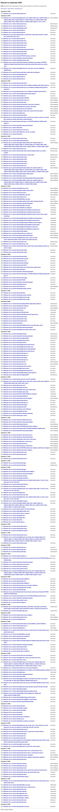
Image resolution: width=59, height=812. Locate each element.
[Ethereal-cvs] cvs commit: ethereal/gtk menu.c (15, 619)
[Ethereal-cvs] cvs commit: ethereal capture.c (14, 522)
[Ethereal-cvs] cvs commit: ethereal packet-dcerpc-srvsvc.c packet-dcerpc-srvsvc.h (23, 750)
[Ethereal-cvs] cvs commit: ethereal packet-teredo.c (16, 400)
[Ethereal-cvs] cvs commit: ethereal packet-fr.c (14, 30)
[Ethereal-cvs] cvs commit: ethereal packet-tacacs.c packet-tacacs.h (19, 787)
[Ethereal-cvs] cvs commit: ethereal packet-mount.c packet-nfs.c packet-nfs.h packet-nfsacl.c (25, 770)
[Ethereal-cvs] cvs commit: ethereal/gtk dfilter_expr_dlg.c (17, 194)
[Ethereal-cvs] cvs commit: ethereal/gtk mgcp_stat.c (16, 610)
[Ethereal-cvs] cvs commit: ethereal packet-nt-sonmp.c (16, 806)
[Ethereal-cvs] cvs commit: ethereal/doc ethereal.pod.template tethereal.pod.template (24, 178)
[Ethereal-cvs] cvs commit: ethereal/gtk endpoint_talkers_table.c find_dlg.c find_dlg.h (23, 201)
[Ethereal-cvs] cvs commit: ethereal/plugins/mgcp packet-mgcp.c (19, 49)
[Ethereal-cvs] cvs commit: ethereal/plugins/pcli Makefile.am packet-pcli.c (21, 226)
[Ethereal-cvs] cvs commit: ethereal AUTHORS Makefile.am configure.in (20, 393)
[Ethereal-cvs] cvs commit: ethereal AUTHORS (14, 280)
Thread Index (4, 8)
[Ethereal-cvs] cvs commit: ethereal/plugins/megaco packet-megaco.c (20, 93)
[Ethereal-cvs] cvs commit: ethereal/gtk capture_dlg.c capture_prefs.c (20, 329)
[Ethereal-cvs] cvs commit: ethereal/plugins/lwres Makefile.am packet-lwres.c (22, 220)
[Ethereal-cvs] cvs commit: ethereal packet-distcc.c (15, 526)
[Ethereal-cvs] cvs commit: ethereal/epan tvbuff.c (15, 406)
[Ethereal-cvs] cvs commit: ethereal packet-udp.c (15, 102)
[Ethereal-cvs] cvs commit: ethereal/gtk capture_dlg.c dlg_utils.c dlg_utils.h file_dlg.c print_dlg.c (26, 686)
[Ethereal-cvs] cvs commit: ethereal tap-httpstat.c (15, 791)
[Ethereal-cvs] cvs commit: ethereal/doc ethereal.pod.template (18, 58)
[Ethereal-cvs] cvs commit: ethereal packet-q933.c (15, 115)
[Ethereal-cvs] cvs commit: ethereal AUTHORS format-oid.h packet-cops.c (21, 314)
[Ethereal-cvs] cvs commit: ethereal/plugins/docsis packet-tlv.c (18, 370)
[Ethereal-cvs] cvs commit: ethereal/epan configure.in (16, 305)
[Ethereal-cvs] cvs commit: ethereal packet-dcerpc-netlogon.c (18, 398)
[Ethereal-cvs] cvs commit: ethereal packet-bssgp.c (15, 277)
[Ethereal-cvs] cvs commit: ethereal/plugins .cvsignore (16, 797)
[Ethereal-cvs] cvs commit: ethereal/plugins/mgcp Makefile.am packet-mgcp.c (22, 224)
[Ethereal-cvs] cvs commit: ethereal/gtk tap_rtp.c (15, 284)
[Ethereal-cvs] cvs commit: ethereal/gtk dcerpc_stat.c (16, 188)
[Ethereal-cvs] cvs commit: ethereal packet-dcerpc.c (16, 424)
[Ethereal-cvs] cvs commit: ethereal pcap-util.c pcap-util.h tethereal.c (20, 379)
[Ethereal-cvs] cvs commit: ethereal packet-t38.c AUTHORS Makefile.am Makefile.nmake (24, 428)
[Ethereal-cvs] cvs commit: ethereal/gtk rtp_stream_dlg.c (17, 744)
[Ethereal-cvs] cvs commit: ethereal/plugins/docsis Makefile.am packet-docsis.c (22, 212)
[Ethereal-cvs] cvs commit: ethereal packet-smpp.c (15, 161)
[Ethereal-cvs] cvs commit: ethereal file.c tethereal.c (16, 566)
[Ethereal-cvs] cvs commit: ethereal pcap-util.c (14, 385)
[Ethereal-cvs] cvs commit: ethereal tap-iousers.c (15, 175)
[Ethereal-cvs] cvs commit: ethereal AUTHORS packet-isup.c (18, 419)
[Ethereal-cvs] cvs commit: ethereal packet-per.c (15, 13)
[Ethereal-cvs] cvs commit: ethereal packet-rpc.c (15, 95)
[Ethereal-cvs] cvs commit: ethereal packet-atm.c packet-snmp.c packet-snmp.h (22, 267)
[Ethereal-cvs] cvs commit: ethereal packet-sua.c (15, 26)
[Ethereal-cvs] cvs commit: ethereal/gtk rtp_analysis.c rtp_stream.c (19, 721)
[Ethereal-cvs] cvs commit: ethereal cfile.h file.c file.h (16, 494)
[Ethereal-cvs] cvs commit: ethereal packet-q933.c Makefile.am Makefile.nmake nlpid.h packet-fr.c (26, 85)
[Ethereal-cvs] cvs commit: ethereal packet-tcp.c (15, 308)
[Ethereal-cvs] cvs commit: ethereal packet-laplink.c (16, 231)
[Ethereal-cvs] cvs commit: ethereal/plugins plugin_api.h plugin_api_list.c (20, 691)
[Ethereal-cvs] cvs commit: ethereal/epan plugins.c (15, 688)
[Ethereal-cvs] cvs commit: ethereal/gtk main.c (14, 113)
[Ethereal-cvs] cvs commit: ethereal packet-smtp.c (15, 528)
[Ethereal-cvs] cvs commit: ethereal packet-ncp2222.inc (17, 636)
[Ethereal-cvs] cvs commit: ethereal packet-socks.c (15, 535)
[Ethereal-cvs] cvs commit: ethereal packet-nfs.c (15, 361)
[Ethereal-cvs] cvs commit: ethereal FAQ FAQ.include (16, 312)
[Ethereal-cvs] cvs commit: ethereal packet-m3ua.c (15, 43)
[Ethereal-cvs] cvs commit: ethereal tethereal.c (14, 269)
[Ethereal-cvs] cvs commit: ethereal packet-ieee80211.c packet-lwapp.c (20, 699)
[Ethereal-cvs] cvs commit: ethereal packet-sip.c (15, 47)
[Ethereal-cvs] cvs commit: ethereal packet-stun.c (15, 196)
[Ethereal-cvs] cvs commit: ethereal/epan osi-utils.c (16, 387)
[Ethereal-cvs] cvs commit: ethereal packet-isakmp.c (16, 484)
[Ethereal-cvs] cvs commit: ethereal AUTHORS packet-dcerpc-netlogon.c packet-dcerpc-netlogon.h (27, 447)
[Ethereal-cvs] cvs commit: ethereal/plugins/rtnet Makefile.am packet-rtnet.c (21, 229)
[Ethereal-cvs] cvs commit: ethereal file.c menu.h (15, 659)
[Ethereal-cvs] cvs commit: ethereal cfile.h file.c (15, 486)
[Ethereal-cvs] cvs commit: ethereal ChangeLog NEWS (16, 338)
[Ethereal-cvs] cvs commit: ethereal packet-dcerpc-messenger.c (18, 755)
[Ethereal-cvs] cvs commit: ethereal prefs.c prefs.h (15, 415)
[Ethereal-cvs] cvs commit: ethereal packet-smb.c (15, 767)
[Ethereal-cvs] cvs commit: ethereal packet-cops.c (15, 452)
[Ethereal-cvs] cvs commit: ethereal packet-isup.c (15, 759)
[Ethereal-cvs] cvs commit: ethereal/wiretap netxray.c (16, 776)
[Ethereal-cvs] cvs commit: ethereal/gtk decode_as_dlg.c (17, 297)
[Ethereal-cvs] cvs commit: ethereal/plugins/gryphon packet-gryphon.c (20, 372)
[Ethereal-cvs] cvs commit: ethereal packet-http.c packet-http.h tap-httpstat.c (22, 72)
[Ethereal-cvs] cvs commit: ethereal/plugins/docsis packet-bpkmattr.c (20, 349)
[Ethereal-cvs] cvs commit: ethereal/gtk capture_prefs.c (16, 340)
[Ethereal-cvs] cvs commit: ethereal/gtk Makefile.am (16, 396)
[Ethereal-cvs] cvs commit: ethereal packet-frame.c (15, 443)
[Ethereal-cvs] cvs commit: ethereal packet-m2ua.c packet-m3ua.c (19, 154)
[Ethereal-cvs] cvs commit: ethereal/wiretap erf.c (15, 556)
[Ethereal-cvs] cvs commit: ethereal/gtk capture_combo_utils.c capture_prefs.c (22, 746)
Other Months (10, 8)
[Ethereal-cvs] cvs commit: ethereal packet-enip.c (15, 45)
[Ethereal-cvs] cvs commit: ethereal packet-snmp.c (15, 138)
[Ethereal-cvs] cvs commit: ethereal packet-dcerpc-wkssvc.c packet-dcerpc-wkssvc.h (23, 752)
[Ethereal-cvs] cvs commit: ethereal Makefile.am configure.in (18, 207)
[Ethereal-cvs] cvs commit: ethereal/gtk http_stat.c (15, 74)
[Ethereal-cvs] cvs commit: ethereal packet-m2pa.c (15, 157)
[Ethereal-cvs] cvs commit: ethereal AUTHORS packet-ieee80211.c (19, 471)
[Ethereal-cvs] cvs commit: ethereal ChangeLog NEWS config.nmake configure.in (22, 303)
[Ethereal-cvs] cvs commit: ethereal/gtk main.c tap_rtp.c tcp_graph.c (19, 131)
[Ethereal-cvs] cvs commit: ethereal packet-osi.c (15, 581)
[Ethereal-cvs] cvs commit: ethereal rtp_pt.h (14, 718)
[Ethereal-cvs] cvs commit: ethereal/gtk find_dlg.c (15, 333)
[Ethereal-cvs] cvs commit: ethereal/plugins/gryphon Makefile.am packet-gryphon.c (23, 218)
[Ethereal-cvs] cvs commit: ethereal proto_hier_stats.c (16, 129)
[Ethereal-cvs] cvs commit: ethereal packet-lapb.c (15, 733)
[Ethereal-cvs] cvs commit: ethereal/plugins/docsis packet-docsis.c (19, 344)
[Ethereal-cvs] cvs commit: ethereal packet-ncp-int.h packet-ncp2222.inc (21, 585)
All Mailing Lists (18, 8)
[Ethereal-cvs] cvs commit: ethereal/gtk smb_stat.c (15, 765)
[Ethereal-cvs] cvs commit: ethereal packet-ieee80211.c (17, 578)
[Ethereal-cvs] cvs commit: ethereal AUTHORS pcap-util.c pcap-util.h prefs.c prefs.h (23, 325)
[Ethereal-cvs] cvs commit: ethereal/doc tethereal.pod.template (18, 271)
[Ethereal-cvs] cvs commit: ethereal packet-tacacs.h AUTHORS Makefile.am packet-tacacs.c (25, 595)
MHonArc (11, 809)
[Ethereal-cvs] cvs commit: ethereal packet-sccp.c (15, 260)
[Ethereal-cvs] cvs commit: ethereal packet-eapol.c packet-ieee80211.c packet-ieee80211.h (25, 623)
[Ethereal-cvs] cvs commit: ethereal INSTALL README (16, 98)
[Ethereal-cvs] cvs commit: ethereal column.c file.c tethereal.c (18, 108)
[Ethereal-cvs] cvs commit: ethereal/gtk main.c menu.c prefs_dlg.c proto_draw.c (22, 657)
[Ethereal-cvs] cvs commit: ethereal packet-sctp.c (15, 23)
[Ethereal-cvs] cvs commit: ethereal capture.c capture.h (16, 513)
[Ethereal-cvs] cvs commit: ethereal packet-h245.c (15, 53)
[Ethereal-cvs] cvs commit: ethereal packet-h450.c (15, 646)
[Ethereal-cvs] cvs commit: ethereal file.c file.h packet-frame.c (18, 435)
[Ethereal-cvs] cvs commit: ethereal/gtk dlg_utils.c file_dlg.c (17, 587)
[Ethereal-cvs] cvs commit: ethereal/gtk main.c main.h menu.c (18, 441)
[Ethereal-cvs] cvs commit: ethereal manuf (13, 310)
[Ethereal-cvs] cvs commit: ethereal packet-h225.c (15, 51)
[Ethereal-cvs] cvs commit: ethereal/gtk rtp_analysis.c (16, 795)
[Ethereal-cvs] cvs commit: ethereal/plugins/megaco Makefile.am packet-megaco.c (23, 222)
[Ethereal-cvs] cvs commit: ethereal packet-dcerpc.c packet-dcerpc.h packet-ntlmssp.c (24, 731)
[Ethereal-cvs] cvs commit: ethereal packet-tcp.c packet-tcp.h (18, 445)
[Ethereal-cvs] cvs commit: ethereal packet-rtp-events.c (17, 564)
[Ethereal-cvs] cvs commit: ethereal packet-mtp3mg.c (16, 263)
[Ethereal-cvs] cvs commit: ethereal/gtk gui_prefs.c (15, 28)
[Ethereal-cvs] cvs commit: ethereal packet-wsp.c (15, 165)
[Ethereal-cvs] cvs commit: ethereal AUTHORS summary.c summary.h (20, 55)
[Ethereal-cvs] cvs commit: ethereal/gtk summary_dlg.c (16, 60)
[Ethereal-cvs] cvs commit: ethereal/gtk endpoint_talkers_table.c (19, 173)
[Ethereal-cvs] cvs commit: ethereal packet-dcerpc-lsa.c (17, 100)
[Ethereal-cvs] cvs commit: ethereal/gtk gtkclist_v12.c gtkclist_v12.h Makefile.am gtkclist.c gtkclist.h (27, 670)
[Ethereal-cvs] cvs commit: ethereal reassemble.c (15, 710)
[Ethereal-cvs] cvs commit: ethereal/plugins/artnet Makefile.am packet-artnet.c (22, 209)
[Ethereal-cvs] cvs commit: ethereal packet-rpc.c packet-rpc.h (18, 233)
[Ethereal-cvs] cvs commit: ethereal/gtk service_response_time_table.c (20, 106)
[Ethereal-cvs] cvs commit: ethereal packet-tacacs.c (16, 600)
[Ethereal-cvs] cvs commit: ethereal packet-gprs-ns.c (16, 353)
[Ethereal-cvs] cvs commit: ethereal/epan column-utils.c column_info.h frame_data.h (23, 110)
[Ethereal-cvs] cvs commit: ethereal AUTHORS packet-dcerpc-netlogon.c (21, 426)
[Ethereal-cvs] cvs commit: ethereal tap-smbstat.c (15, 763)
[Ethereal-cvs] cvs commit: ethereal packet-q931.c (15, 83)
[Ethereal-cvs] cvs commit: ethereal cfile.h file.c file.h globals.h (18, 655)
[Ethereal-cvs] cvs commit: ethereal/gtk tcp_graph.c (16, 501)
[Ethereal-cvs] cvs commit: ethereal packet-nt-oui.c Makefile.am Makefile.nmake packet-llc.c (25, 91)
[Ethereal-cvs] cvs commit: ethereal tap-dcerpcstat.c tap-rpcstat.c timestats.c (22, 104)
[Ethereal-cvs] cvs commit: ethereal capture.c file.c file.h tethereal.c (19, 509)
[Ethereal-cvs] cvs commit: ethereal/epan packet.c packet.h (17, 288)
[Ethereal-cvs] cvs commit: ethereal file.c (13, 127)
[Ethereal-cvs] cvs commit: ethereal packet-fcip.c (15, 40)
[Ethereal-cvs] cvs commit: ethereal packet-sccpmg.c (16, 258)
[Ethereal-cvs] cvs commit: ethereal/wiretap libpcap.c (16, 140)
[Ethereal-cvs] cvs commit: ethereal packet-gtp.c (15, 463)
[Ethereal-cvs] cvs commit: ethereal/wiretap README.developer (19, 701)
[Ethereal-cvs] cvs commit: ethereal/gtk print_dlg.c (15, 411)
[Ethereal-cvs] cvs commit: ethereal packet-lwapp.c (16, 404)
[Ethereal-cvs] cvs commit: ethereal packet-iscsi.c (15, 364)
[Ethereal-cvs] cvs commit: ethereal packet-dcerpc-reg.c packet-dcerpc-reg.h (21, 772)
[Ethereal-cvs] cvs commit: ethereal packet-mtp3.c (15, 250)
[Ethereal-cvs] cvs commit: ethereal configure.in (15, 602)
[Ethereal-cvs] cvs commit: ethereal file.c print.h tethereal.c (17, 409)
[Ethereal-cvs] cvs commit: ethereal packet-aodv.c (15, 454)
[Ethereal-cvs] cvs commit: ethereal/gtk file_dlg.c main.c (17, 511)
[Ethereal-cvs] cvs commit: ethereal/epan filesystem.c (16, 478)
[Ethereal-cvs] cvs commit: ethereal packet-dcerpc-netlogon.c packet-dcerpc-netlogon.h (24, 757)
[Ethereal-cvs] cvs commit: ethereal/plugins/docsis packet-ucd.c (18, 346)
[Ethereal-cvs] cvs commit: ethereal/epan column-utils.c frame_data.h (20, 439)
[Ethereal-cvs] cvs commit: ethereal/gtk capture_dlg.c (16, 391)
